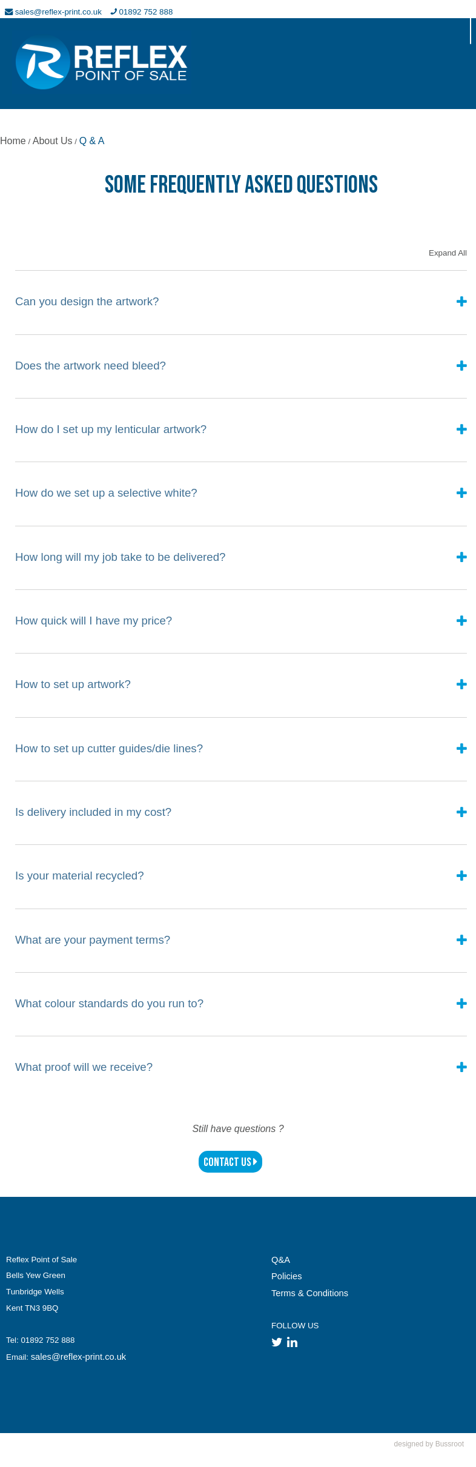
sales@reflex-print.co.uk (78, 1357)
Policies (286, 1276)
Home (13, 141)
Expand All (448, 252)
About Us (53, 141)
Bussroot (449, 1444)
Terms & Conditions (309, 1293)
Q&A (280, 1260)
